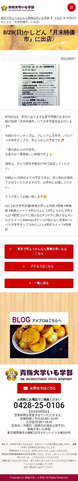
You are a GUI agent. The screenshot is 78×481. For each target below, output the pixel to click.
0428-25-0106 (39, 405)
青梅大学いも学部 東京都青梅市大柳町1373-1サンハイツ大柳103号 (39, 430)
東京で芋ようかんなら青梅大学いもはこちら (42, 251)
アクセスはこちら (42, 266)
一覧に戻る (41, 283)
